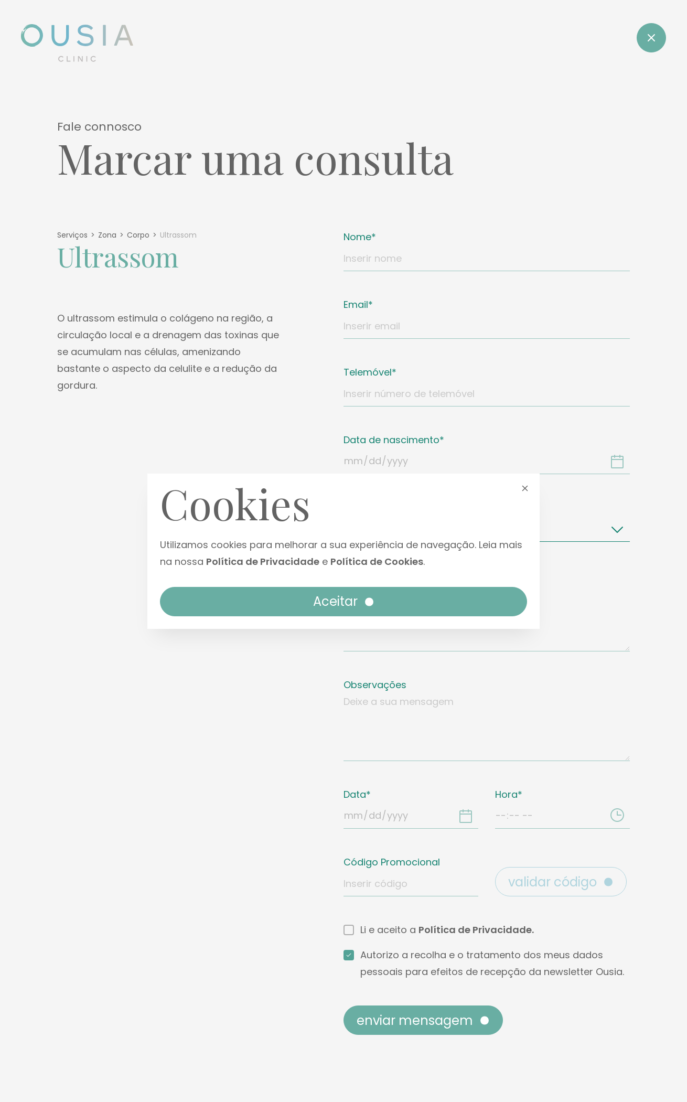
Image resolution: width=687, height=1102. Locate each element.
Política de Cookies (376, 561)
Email (356, 304)
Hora (506, 794)
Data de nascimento (391, 439)
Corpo (138, 235)
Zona (107, 235)
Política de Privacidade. (476, 929)
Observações (375, 684)
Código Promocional (392, 862)
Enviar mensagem (424, 1020)
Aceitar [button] (344, 601)
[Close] (651, 37)
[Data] (465, 815)
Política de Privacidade (262, 561)
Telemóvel (368, 372)
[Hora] (617, 815)
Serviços (72, 235)
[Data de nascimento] (617, 461)
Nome (357, 236)
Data (355, 794)
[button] (525, 488)
